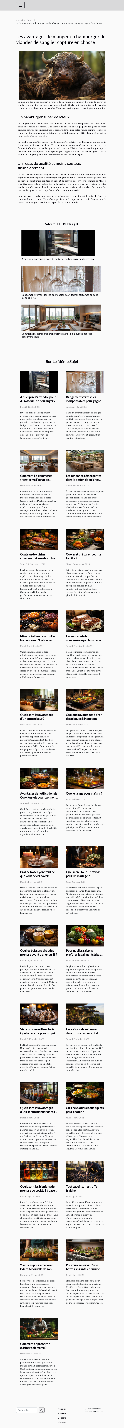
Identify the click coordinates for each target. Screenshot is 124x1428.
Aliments (62, 1413)
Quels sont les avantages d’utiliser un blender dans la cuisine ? (38, 1112)
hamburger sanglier (37, 136)
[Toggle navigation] (20, 5)
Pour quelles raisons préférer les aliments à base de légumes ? (84, 954)
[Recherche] (26, 1410)
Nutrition (62, 1409)
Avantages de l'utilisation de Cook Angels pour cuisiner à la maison (38, 797)
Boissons (62, 1417)
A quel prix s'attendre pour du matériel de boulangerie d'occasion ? (58, 258)
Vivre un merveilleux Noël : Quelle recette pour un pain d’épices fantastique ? (38, 1033)
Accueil (19, 20)
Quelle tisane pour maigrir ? (84, 793)
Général (31, 20)
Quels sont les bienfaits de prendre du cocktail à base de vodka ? (37, 1190)
